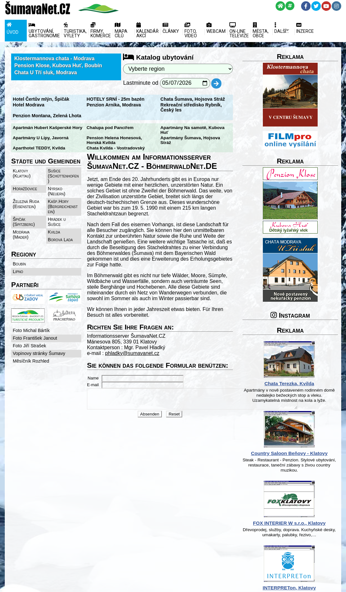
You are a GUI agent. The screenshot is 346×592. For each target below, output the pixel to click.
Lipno (18, 252)
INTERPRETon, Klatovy (303, 587)
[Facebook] (306, 6)
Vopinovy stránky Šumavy (39, 335)
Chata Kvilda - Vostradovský (42, 143)
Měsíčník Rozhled (31, 343)
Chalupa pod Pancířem (114, 127)
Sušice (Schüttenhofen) (66, 169)
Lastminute (144, 83)
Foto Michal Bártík (31, 312)
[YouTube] (326, 6)
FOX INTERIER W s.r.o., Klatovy (303, 523)
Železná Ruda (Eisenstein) (26, 189)
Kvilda (19, 220)
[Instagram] (336, 6)
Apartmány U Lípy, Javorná (40, 133)
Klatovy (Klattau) (22, 169)
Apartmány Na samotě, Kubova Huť (206, 127)
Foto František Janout (35, 320)
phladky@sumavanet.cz (137, 337)
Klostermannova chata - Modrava (54, 58)
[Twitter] (316, 6)
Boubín (19, 244)
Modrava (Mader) (67, 212)
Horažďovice (25, 179)
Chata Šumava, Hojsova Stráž (202, 99)
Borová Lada (62, 220)
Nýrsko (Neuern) (66, 179)
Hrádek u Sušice (66, 204)
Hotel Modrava (28, 104)
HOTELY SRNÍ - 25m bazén (120, 99)
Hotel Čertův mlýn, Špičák (41, 99)
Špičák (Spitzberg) (24, 207)
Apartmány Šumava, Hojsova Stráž (205, 133)
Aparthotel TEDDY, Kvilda (196, 138)
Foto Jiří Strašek (29, 327)
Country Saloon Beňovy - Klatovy (303, 453)
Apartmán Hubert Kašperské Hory (47, 127)
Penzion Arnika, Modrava (118, 104)
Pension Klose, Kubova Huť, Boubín (58, 65)
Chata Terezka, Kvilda (303, 383)
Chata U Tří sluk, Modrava (45, 72)
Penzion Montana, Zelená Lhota (47, 115)
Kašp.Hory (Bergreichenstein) (66, 192)
